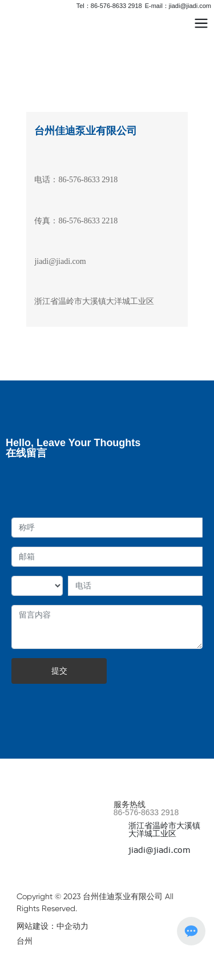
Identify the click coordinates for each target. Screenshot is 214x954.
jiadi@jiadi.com (60, 261)
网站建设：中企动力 (52, 926)
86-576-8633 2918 (146, 812)
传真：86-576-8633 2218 (76, 221)
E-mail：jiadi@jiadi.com (178, 5)
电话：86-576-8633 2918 (76, 179)
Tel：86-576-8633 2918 (109, 5)
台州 (25, 940)
